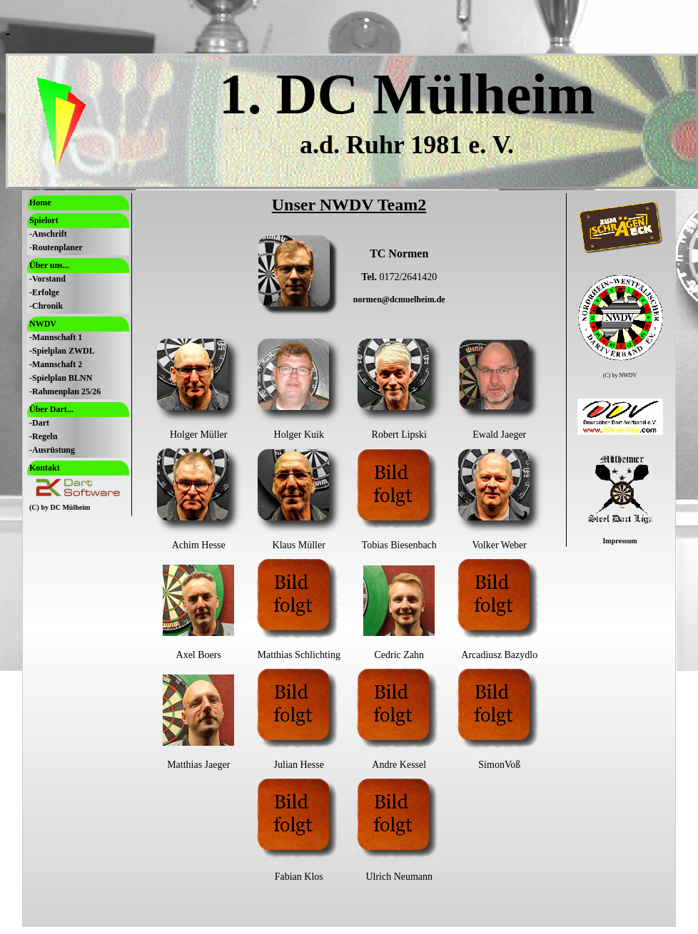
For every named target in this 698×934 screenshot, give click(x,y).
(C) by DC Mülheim (59, 507)
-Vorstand (47, 279)
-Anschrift (48, 234)
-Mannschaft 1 (55, 337)
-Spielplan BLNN (60, 378)
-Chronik (46, 306)
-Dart (39, 423)
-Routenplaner (56, 247)
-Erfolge (44, 292)
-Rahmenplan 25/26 (65, 391)
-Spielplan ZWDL (62, 351)
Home (40, 202)
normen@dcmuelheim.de (399, 299)
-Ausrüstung (52, 450)
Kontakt (44, 468)
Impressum (619, 541)
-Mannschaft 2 (55, 364)
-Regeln (43, 436)
